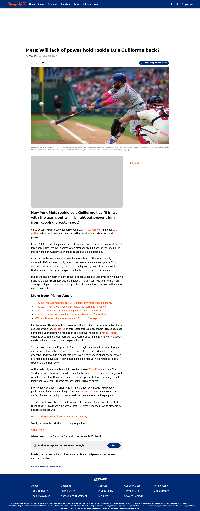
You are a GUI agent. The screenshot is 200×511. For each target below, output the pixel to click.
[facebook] (171, 4)
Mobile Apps (161, 485)
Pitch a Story (68, 490)
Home (34, 466)
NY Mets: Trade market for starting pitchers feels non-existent (68, 310)
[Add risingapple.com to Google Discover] (154, 63)
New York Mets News (50, 466)
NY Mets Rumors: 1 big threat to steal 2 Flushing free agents (67, 318)
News (32, 4)
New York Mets (94, 229)
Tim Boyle (35, 56)
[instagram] (183, 4)
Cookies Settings (133, 496)
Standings (66, 4)
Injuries (87, 4)
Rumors (41, 4)
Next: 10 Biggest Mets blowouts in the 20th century (59, 416)
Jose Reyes (58, 328)
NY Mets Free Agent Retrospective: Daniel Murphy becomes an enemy (73, 302)
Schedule (53, 4)
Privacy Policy (105, 490)
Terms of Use (131, 490)
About (34, 485)
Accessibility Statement (74, 496)
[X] (177, 4)
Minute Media (23, 503)
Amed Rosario (109, 332)
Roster (77, 4)
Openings (66, 485)
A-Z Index (103, 496)
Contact (102, 485)
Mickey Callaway (88, 391)
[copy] (48, 63)
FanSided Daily (39, 490)
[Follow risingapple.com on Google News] (114, 445)
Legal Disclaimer (40, 496)
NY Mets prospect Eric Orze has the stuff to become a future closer (71, 314)
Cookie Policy (161, 490)
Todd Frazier (96, 369)
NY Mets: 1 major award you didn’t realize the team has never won (70, 306)
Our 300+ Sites (132, 485)
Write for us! (37, 429)
